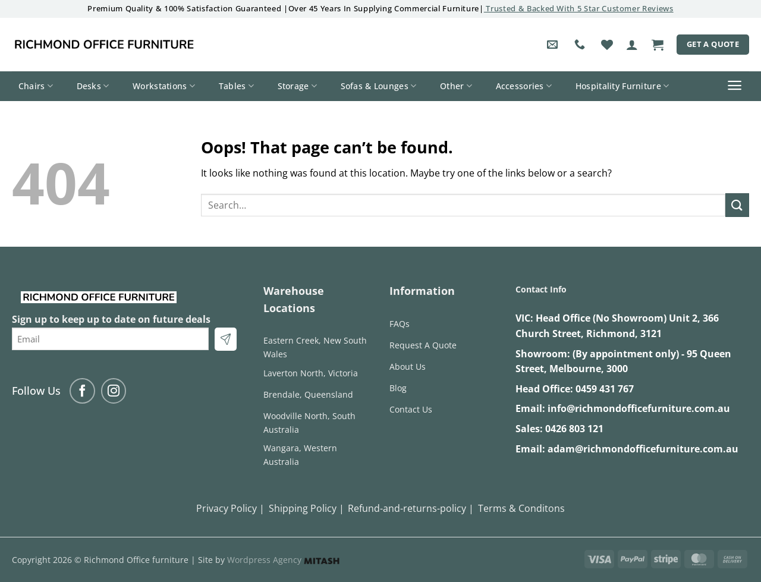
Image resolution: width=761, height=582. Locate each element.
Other (456, 86)
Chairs (35, 86)
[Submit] (737, 204)
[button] (632, 45)
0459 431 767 (605, 388)
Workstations (164, 86)
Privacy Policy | (230, 508)
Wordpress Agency (283, 559)
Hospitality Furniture (622, 86)
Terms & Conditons (521, 508)
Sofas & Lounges (379, 86)
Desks (93, 86)
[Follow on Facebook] (82, 391)
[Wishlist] (607, 45)
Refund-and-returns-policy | (411, 508)
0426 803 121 (574, 428)
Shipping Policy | (306, 508)
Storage (297, 86)
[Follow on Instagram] (114, 391)
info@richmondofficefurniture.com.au (639, 408)
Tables (236, 86)
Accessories (524, 86)
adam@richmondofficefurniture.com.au (643, 448)
